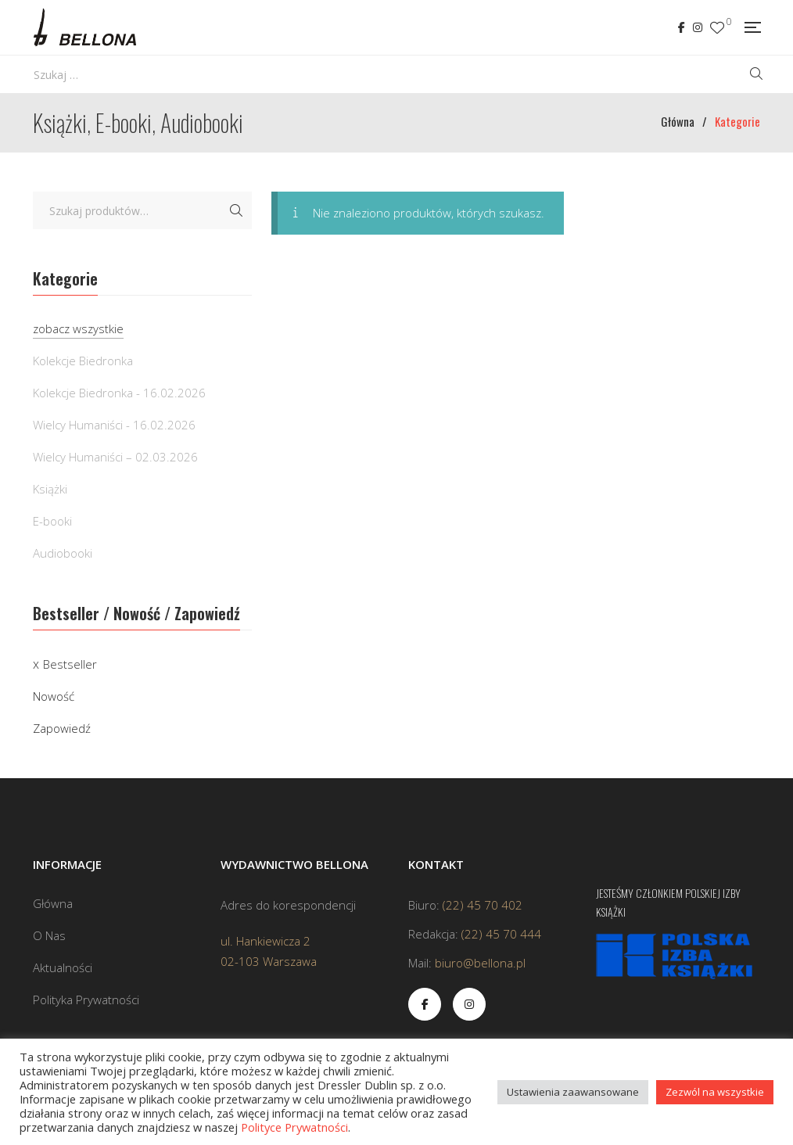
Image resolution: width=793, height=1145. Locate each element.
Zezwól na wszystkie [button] (715, 1092)
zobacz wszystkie (78, 328)
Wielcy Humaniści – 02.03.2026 (115, 457)
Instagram (697, 27)
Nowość (53, 696)
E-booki (52, 521)
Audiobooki (62, 553)
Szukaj (236, 210)
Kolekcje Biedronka (83, 360)
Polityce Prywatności (294, 1127)
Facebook (681, 27)
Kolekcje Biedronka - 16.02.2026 (119, 392)
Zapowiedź (62, 728)
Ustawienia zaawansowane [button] (573, 1092)
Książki (50, 489)
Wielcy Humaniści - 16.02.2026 (114, 425)
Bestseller (70, 664)
